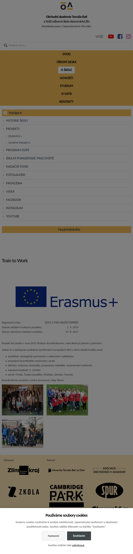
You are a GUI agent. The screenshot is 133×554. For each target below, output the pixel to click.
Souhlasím (79, 535)
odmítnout (78, 545)
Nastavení (53, 535)
